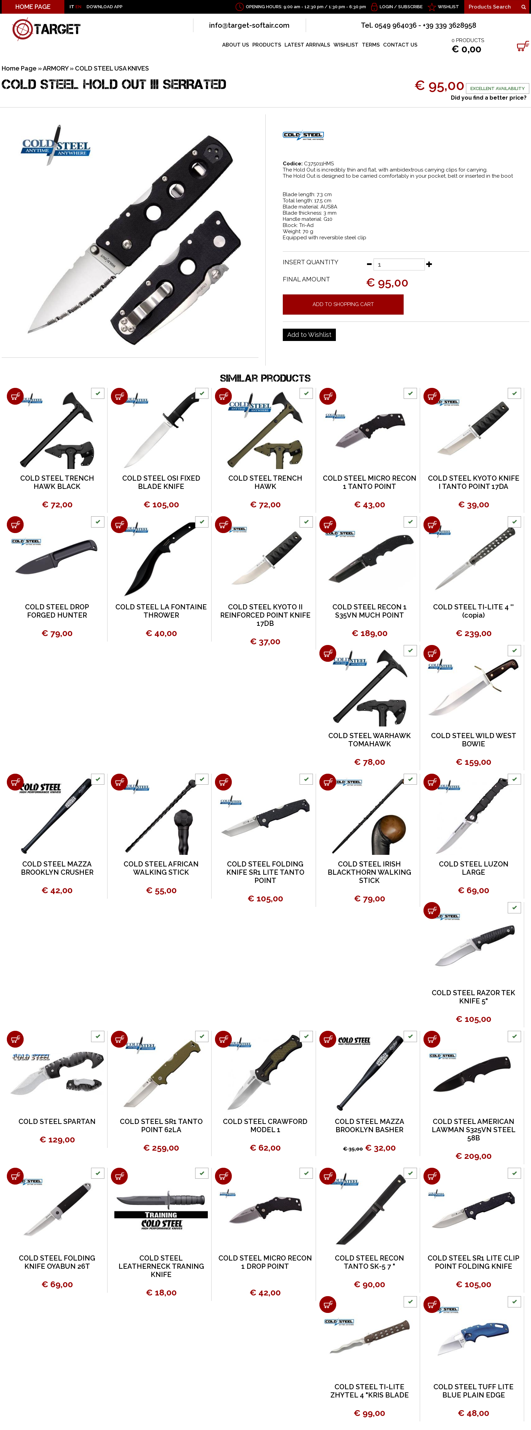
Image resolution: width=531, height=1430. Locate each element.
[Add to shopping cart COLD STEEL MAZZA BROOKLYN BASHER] (327, 1039)
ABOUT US (235, 45)
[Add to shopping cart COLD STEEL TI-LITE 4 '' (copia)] (431, 524)
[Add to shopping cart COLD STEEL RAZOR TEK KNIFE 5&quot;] (431, 910)
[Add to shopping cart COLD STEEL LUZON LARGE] (431, 782)
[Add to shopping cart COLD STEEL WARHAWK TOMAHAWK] (327, 653)
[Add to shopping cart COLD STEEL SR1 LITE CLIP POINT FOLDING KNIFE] (431, 1176)
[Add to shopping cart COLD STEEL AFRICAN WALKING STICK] (119, 782)
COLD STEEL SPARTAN (57, 1121)
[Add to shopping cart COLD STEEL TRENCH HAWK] (223, 396)
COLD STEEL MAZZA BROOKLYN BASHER (369, 1125)
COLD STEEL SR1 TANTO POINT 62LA (161, 1125)
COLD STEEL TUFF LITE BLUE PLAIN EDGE (473, 1391)
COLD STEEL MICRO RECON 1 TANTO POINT (369, 482)
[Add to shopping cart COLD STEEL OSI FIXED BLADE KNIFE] (119, 396)
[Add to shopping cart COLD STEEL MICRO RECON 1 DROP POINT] (223, 1176)
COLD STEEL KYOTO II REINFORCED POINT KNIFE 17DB (265, 615)
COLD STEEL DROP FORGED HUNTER (57, 611)
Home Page (19, 68)
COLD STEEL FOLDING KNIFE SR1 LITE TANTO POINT (265, 872)
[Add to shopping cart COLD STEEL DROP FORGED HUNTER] (15, 524)
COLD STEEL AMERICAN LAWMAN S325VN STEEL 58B (474, 1129)
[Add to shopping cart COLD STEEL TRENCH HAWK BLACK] (15, 396)
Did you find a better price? (489, 97)
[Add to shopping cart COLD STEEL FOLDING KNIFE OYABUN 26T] (15, 1176)
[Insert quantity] (399, 264)
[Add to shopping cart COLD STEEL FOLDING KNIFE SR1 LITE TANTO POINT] (223, 782)
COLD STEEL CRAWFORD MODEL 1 (265, 1125)
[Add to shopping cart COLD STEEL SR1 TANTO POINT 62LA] (119, 1039)
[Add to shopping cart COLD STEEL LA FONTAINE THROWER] (119, 524)
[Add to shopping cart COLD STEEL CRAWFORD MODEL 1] (223, 1039)
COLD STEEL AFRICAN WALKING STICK (161, 868)
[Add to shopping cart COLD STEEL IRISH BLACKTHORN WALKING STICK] (327, 782)
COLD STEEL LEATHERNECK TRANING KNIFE (161, 1266)
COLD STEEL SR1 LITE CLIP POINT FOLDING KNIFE (473, 1262)
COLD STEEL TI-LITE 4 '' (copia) (473, 611)
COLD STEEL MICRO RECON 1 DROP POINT (265, 1262)
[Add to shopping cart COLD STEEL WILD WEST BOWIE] (431, 653)
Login (386, 6)
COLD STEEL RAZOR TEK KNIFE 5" (473, 997)
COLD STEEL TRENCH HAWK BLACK (57, 482)
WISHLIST (448, 6)
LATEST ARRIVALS (307, 45)
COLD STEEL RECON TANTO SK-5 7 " (369, 1262)
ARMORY (55, 68)
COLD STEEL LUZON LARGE (473, 868)
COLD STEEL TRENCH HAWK (265, 482)
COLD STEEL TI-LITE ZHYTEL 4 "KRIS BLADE (369, 1391)
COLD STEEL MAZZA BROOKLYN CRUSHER (57, 868)
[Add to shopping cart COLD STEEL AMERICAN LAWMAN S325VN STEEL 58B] (431, 1039)
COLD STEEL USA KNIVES (112, 68)
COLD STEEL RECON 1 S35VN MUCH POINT (369, 611)
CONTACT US (400, 45)
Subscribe (410, 6)
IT (71, 6)
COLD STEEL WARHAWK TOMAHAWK (369, 740)
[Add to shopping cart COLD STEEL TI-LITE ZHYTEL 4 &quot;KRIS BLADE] (327, 1304)
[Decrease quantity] (369, 264)
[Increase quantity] (429, 264)
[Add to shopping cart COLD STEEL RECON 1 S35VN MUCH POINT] (327, 524)
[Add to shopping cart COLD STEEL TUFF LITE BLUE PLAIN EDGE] (431, 1304)
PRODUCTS (266, 45)
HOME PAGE (33, 6)
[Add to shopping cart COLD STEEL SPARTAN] (15, 1039)
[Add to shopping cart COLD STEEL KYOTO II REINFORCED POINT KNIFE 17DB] (223, 524)
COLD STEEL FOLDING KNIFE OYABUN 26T (57, 1262)
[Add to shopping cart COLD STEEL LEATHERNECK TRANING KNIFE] (119, 1176)
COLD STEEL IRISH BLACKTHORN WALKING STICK (369, 872)
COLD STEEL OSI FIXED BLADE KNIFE (161, 482)
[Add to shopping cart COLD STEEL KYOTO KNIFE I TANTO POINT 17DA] (431, 396)
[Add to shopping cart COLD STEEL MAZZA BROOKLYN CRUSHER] (15, 782)
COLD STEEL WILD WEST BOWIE (473, 740)
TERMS (371, 45)
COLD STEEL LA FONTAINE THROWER (161, 611)
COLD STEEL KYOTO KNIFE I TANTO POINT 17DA (473, 482)
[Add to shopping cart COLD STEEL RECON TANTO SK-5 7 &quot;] (327, 1176)
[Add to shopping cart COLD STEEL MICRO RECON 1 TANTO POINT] (327, 396)
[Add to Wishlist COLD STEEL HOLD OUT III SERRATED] (309, 335)
